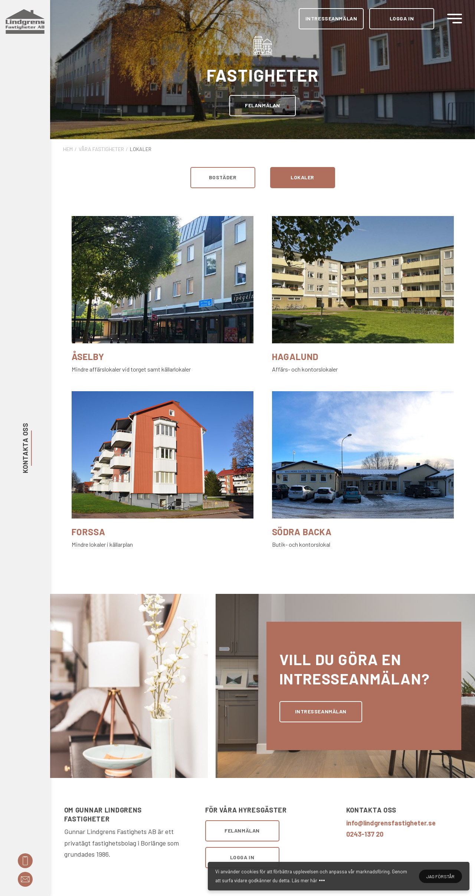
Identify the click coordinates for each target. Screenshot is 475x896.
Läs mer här (304, 881)
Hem (68, 149)
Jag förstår (440, 877)
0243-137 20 (364, 834)
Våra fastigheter (101, 149)
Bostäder (222, 177)
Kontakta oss (25, 448)
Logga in (402, 18)
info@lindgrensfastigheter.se (391, 823)
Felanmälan (262, 105)
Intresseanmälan (331, 18)
